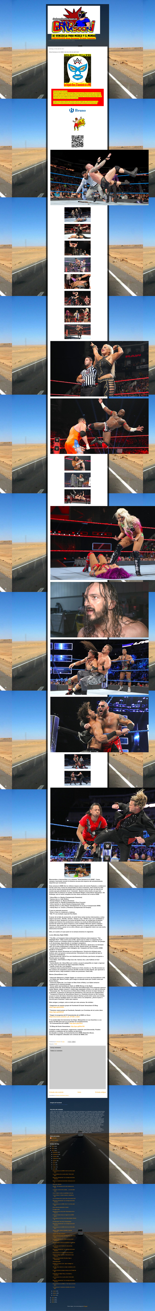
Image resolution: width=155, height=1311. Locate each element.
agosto (54, 1160)
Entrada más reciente (56, 1092)
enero (54, 1295)
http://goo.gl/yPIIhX (76, 1023)
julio (54, 1162)
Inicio (79, 1092)
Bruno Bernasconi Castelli (55, 1104)
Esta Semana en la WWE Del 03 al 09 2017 (63, 1252)
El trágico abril (56, 1209)
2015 (53, 1300)
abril (54, 1169)
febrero (55, 1293)
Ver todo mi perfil (54, 1140)
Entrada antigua (100, 1092)
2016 (53, 1297)
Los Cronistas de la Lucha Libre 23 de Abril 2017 (64, 1198)
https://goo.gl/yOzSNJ (56, 1007)
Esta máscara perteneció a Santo (60, 1207)
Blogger (85, 1306)
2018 (53, 1148)
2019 (53, 1146)
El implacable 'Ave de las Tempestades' (62, 1221)
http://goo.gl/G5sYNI (78, 1026)
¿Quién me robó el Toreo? (59, 1233)
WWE (55, 1044)
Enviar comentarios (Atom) (62, 1095)
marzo (54, 1291)
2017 (53, 1150)
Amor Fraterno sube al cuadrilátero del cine (63, 1193)
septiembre (56, 1158)
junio (54, 1164)
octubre (55, 1156)
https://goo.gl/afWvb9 (56, 1012)
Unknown (54, 1138)
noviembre (55, 1154)
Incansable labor (57, 1261)
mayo (54, 1167)
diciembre (55, 1152)
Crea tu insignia (64, 1104)
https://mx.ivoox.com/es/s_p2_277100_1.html (64, 1017)
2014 (53, 1302)
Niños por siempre (57, 1184)
